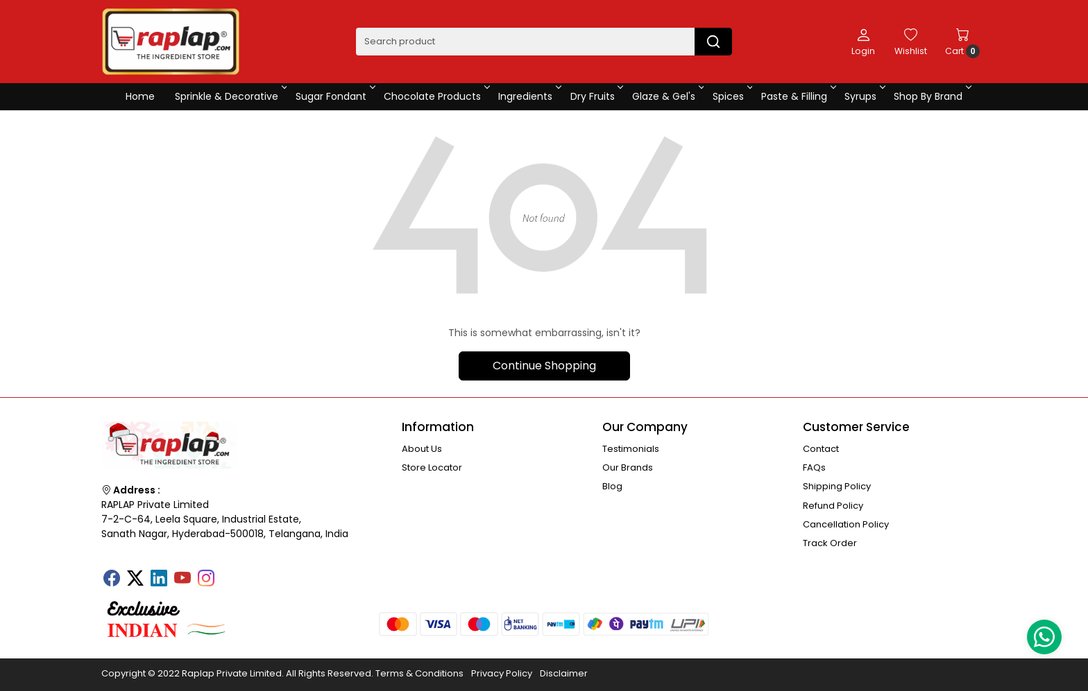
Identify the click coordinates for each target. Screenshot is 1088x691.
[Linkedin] (158, 579)
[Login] (863, 42)
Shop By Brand (931, 96)
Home (140, 96)
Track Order (830, 543)
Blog (612, 486)
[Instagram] (206, 579)
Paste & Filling (797, 96)
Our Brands (627, 467)
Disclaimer (564, 673)
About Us (422, 448)
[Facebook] (111, 579)
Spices (732, 96)
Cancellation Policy (846, 524)
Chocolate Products (436, 96)
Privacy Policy (501, 673)
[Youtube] (182, 579)
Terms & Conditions (419, 673)
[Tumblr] (229, 573)
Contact (821, 448)
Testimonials (630, 448)
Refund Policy (833, 505)
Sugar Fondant (334, 96)
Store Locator (432, 467)
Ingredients (528, 96)
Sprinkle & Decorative (230, 96)
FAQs (814, 467)
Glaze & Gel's (667, 96)
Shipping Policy (837, 486)
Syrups (863, 96)
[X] (135, 579)
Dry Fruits (596, 96)
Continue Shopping (544, 366)
